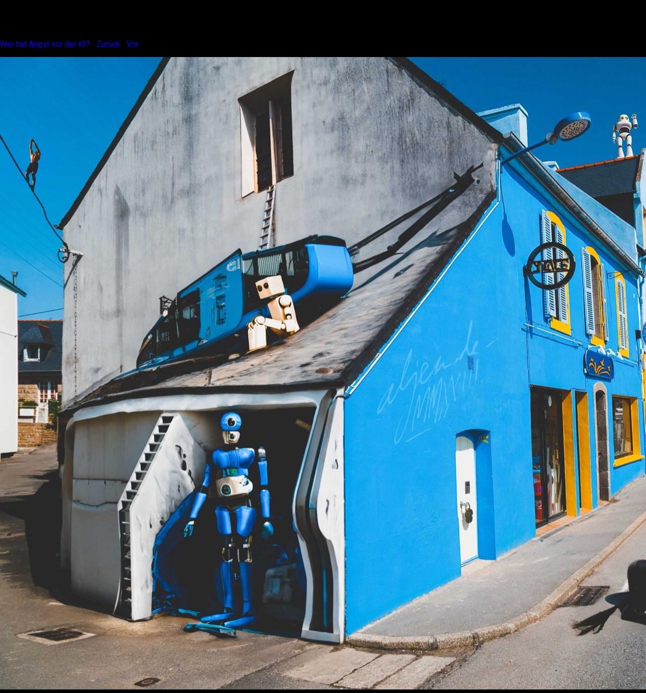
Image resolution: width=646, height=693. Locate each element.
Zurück (108, 44)
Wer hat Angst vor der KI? (45, 44)
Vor (133, 44)
